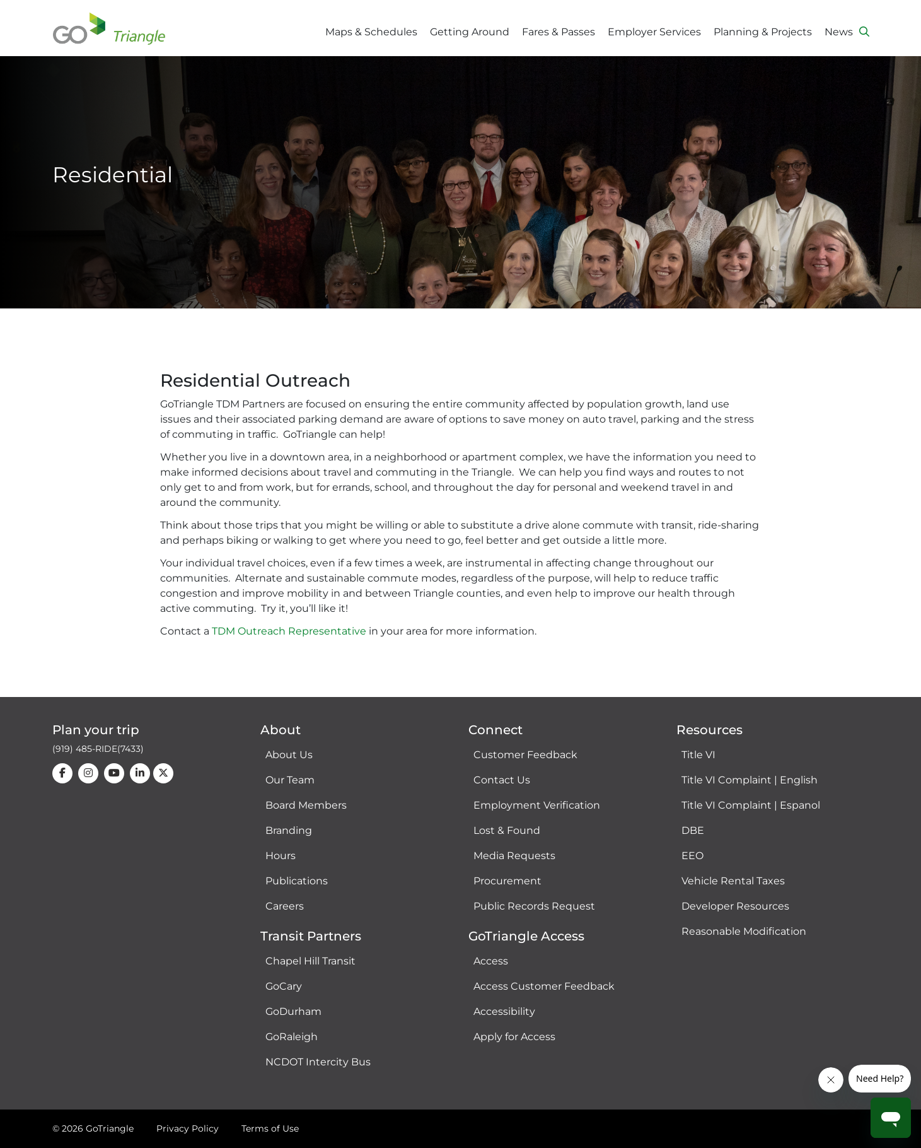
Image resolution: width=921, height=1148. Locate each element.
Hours (280, 856)
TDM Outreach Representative (289, 631)
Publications (296, 881)
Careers (284, 906)
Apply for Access (514, 1037)
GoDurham (293, 1011)
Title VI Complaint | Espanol (750, 805)
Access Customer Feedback (544, 986)
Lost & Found (506, 830)
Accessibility (504, 1011)
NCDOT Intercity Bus (318, 1062)
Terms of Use (270, 1128)
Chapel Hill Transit (310, 961)
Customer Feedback (525, 755)
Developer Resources (735, 906)
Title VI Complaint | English (749, 780)
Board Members (306, 805)
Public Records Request (534, 906)
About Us (289, 755)
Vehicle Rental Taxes (733, 881)
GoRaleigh (291, 1037)
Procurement (507, 881)
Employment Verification (536, 805)
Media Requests (514, 856)
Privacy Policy (187, 1128)
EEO (692, 856)
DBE (692, 830)
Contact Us (501, 780)
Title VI (698, 755)
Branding (288, 830)
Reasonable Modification (743, 931)
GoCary (283, 986)
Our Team (290, 780)
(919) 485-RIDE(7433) (98, 748)
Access (490, 961)
